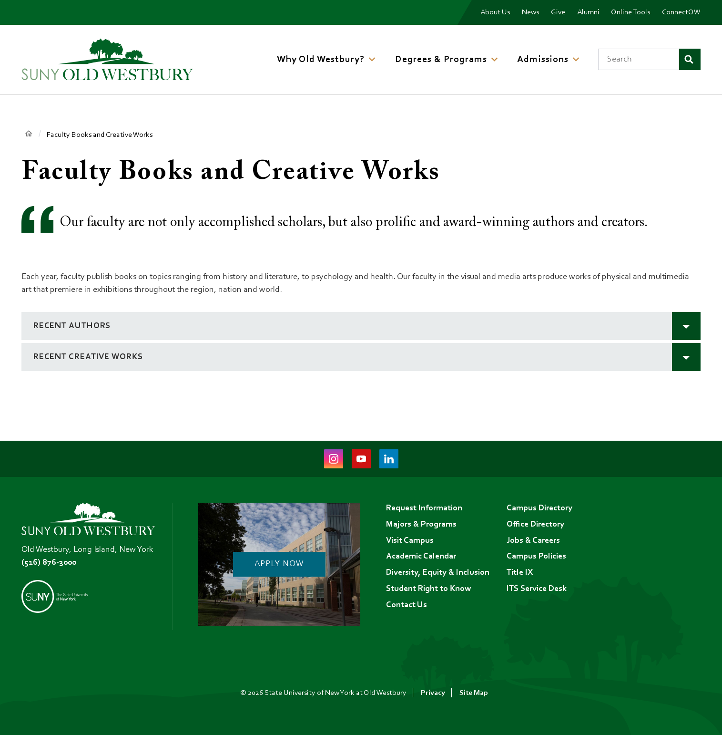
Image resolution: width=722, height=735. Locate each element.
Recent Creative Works (88, 357)
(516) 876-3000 (48, 563)
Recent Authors (72, 326)
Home (28, 134)
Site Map (473, 693)
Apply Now (279, 564)
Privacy (433, 693)
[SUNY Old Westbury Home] (107, 59)
